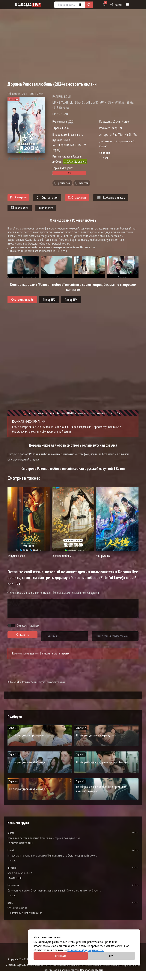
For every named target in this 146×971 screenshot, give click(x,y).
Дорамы (25, 682)
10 (43, 159)
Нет (111, 956)
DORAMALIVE (13, 682)
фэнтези (83, 183)
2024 (71, 121)
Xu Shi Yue (131, 134)
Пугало (12, 860)
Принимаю (60, 956)
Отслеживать (77, 197)
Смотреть (18, 197)
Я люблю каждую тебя (21, 843)
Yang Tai (117, 128)
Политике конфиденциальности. (85, 950)
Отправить (22, 634)
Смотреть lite (47, 197)
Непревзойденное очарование (25, 913)
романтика (64, 183)
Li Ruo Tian (117, 134)
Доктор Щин (15, 878)
